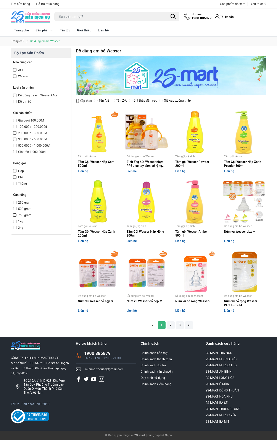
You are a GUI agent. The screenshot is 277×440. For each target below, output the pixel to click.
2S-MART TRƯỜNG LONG (223, 409)
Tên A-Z (101, 100)
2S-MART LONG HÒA (220, 378)
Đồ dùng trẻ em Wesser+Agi (37, 95)
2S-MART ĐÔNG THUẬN (222, 390)
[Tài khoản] (224, 16)
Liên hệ (103, 30)
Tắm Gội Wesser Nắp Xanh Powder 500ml (242, 163)
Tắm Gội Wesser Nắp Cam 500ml (96, 163)
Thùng (22, 183)
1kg (20, 221)
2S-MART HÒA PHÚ (219, 396)
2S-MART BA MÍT (217, 421)
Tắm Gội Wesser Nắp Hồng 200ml (145, 233)
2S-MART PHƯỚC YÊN (221, 415)
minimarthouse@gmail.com (104, 369)
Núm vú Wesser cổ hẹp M (144, 301)
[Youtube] (93, 379)
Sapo (168, 435)
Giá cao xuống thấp (175, 100)
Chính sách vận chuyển (157, 371)
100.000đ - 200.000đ (32, 126)
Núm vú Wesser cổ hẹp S (95, 301)
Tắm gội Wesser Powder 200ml (192, 163)
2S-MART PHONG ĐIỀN (222, 359)
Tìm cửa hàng (20, 4)
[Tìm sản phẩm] (117, 16)
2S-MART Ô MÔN (217, 384)
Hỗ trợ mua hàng (48, 4)
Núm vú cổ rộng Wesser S (193, 301)
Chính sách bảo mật (154, 353)
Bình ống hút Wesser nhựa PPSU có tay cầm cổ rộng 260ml (145, 164)
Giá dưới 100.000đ (30, 120)
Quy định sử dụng (153, 378)
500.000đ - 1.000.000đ (33, 145)
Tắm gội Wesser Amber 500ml (191, 233)
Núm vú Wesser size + (239, 231)
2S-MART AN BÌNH (219, 371)
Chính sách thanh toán (156, 359)
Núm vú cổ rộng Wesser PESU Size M (240, 303)
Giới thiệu (84, 30)
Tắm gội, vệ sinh (87, 156)
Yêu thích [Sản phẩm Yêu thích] (258, 4)
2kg (20, 227)
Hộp (20, 171)
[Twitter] (86, 379)
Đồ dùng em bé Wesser (140, 156)
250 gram (24, 202)
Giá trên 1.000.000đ (31, 152)
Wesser (22, 76)
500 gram (24, 209)
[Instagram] (101, 379)
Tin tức (65, 30)
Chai (20, 177)
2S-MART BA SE (217, 402)
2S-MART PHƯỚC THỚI (222, 365)
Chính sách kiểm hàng (156, 384)
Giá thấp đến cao (143, 100)
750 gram (24, 215)
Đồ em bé (24, 101)
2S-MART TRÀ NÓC (219, 353)
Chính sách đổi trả (153, 365)
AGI (20, 70)
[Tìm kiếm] (173, 16)
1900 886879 (202, 16)
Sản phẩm (44, 30)
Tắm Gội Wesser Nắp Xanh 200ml (96, 233)
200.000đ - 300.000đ (32, 133)
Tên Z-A (119, 100)
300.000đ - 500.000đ (32, 139)
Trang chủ (21, 30)
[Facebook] (78, 379)
